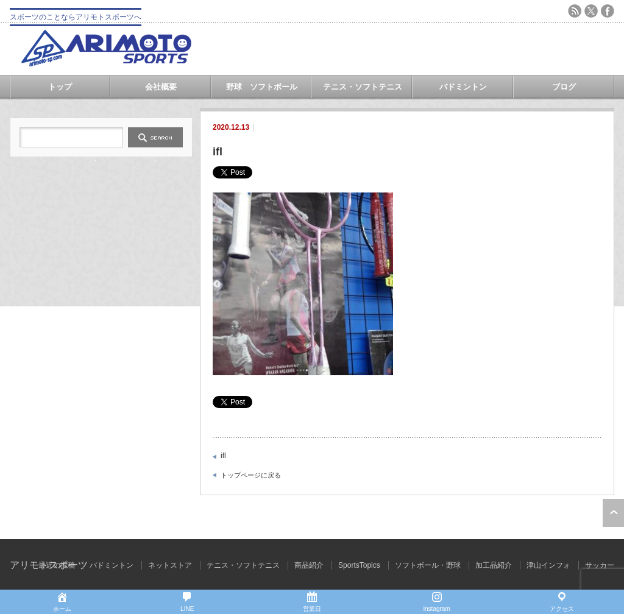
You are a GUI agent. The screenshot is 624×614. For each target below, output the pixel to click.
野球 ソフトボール (261, 86)
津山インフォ (548, 565)
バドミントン (463, 86)
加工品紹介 (493, 565)
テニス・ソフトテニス (362, 86)
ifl (223, 455)
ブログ (564, 86)
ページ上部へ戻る (613, 513)
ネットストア (170, 565)
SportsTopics (359, 565)
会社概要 (161, 86)
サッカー (599, 565)
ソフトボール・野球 (428, 565)
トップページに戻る (251, 475)
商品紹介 (309, 565)
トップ (60, 86)
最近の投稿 (56, 565)
